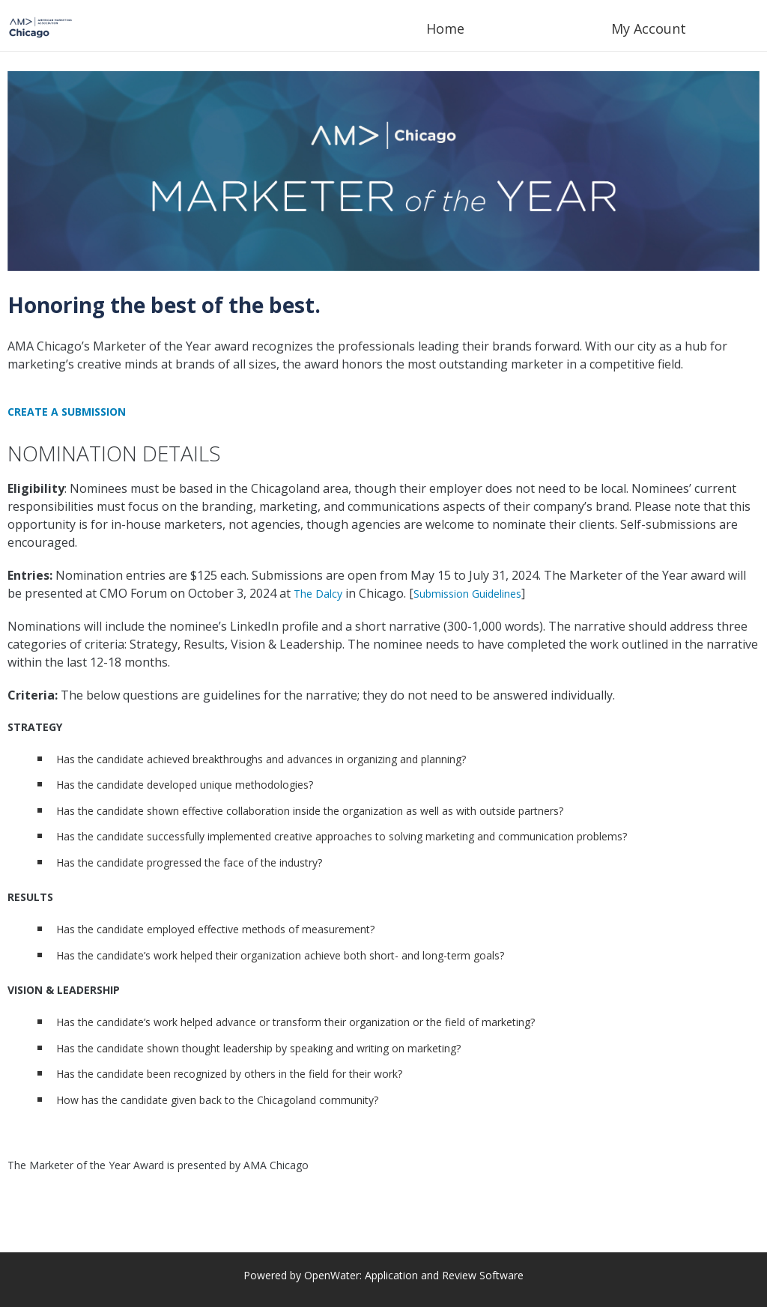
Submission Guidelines (467, 593)
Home (445, 28)
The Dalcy (318, 593)
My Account (648, 28)
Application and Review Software (444, 1275)
